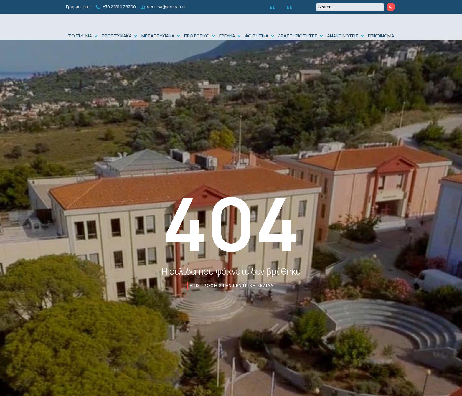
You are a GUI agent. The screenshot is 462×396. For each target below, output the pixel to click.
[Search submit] (391, 7)
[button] (83, 48)
